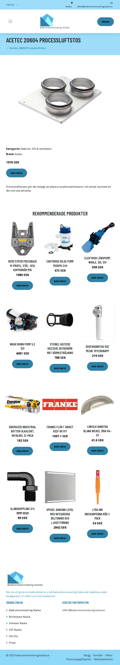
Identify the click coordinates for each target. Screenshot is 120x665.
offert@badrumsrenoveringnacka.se (83, 610)
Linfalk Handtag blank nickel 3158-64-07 (97, 431)
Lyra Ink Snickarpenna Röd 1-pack (97, 513)
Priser (105, 21)
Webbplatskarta (103, 659)
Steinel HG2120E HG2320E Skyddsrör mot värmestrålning (60, 348)
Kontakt (98, 655)
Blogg (87, 655)
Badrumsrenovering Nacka (25, 610)
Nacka (68, 6)
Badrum (25, 148)
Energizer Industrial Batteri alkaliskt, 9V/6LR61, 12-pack (22, 431)
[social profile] (17, 5)
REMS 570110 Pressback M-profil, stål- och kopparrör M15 (22, 265)
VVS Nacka (15, 629)
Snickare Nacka (18, 623)
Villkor (109, 655)
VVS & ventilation (42, 148)
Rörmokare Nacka (19, 616)
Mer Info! (16, 172)
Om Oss (13, 636)
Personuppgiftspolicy (78, 659)
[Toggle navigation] (10, 21)
